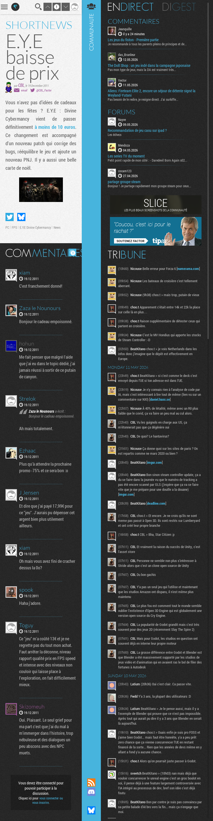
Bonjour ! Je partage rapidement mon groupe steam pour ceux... (149, 186)
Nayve (122, 119)
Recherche (38, 7)
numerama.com (188, 268)
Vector (122, 80)
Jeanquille (125, 29)
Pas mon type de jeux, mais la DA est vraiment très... (142, 69)
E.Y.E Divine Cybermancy (35, 227)
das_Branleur (126, 54)
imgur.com (154, 462)
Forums (121, 112)
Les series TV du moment (126, 156)
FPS (14, 227)
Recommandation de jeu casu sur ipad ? (137, 130)
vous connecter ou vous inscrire (47, 800)
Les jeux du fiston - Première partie (133, 40)
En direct (130, 7)
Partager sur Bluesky (21, 217)
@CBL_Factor (43, 90)
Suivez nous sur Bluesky (91, 810)
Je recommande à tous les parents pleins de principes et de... (147, 44)
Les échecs (114, 134)
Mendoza (124, 145)
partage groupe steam (124, 182)
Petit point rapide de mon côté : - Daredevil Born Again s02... (147, 160)
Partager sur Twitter (9, 217)
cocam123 (125, 171)
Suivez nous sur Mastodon (91, 801)
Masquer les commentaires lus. (72, 252)
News (57, 227)
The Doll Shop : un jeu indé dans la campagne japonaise (149, 65)
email (24, 90)
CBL (21, 85)
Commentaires (133, 21)
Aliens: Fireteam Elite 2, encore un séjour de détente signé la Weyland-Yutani (152, 93)
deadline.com (156, 503)
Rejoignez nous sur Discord (91, 792)
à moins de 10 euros (55, 127)
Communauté (91, 383)
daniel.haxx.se (160, 399)
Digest (179, 7)
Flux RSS (91, 782)
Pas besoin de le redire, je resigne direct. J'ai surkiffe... (143, 99)
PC (7, 227)
